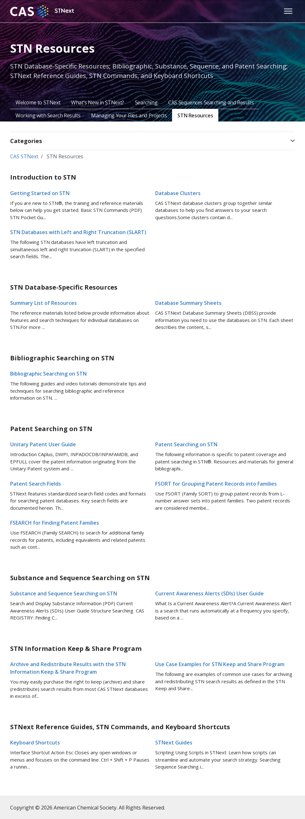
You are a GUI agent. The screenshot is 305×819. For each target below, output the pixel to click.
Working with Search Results (48, 115)
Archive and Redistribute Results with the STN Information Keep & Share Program (68, 668)
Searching (146, 102)
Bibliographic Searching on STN (62, 358)
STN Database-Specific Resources (63, 287)
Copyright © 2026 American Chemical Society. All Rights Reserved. (87, 807)
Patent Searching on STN (51, 428)
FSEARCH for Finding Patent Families (54, 522)
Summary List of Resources (43, 302)
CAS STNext (24, 156)
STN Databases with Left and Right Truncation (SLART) (78, 232)
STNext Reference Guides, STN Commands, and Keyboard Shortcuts (120, 727)
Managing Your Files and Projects (129, 115)
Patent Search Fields (35, 483)
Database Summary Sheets (188, 302)
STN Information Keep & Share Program (76, 648)
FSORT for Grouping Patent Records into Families (216, 483)
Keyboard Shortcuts (35, 742)
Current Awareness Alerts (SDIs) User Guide (209, 593)
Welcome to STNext (38, 102)
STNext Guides (173, 742)
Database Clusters (178, 193)
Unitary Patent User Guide (43, 444)
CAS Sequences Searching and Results (211, 102)
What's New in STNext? (97, 102)
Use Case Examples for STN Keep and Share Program (219, 664)
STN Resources (195, 115)
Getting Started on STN (40, 193)
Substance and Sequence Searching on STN (80, 577)
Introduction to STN (43, 177)
